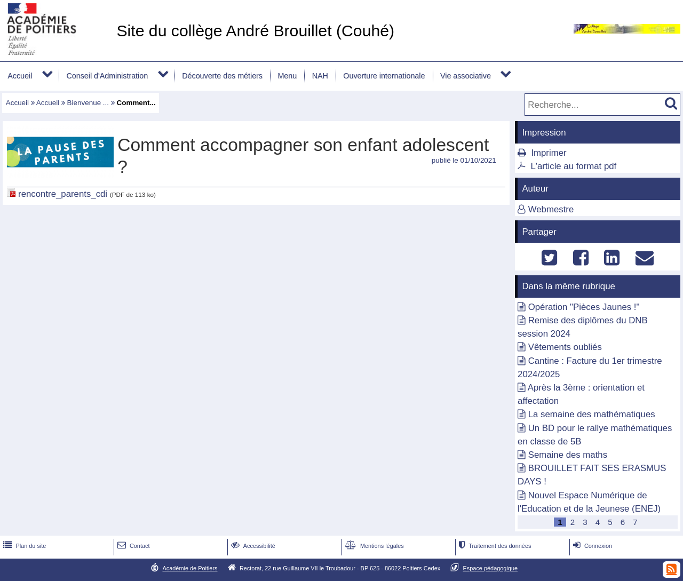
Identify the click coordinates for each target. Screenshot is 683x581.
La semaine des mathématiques (591, 414)
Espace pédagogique (490, 568)
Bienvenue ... (88, 103)
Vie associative (465, 75)
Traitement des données (494, 546)
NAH (320, 75)
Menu (287, 75)
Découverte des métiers (222, 75)
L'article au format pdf (573, 166)
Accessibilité (252, 546)
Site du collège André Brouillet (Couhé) (255, 30)
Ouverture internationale (384, 75)
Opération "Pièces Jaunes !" (584, 307)
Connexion (591, 546)
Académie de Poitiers (189, 568)
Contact (132, 546)
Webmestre (551, 209)
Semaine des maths (567, 455)
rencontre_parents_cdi (62, 194)
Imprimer (548, 153)
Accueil (19, 75)
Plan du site (23, 546)
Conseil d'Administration (107, 75)
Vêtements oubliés (565, 347)
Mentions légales (373, 546)
